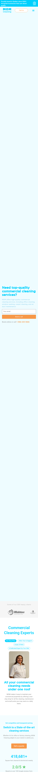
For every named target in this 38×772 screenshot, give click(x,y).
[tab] (10, 640)
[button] (33, 10)
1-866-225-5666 (23, 322)
